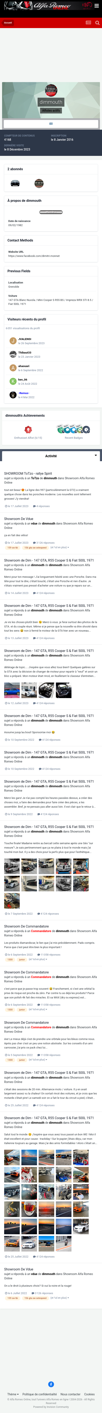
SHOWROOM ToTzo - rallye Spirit (28, 474)
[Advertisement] (35, 56)
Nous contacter (71, 1394)
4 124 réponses (44, 593)
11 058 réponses (48, 954)
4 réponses (41, 506)
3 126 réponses (44, 542)
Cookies (89, 1394)
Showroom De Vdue (18, 519)
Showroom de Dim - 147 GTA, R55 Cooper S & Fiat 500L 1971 (49, 560)
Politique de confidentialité (39, 1394)
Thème (13, 1394)
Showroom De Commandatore (26, 926)
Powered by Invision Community (51, 1407)
